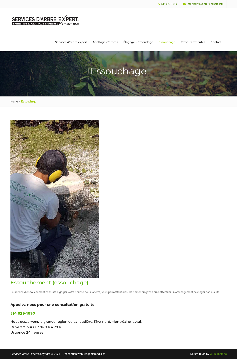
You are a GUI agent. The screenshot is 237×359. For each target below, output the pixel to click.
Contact (216, 42)
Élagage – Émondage (138, 42)
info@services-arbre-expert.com (205, 4)
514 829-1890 (169, 4)
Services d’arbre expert (71, 42)
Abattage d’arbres (105, 42)
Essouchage (166, 42)
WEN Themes (218, 354)
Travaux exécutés (193, 42)
